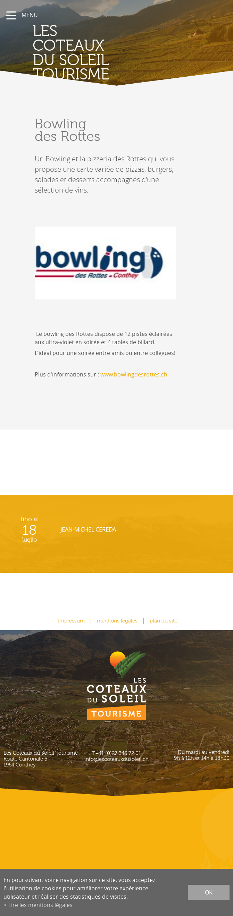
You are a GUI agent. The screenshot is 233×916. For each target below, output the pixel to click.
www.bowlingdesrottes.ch (133, 374)
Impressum (71, 621)
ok (209, 892)
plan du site (163, 621)
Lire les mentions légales (40, 905)
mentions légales (117, 621)
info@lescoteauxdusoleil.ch (116, 759)
